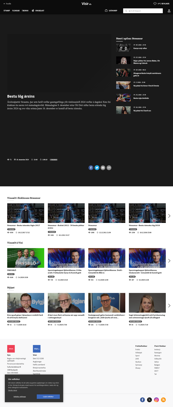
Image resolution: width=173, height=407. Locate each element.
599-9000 (14, 373)
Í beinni (25, 11)
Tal (155, 374)
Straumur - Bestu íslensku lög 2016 (144, 226)
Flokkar (16, 11)
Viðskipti (138, 353)
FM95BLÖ (11, 270)
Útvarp (137, 368)
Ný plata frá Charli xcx (142, 111)
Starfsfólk (36, 374)
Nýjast (10, 287)
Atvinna (157, 356)
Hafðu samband (39, 365)
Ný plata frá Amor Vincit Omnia (146, 86)
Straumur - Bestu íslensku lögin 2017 (23, 226)
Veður (156, 362)
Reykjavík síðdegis (13, 321)
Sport (137, 356)
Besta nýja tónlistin (141, 98)
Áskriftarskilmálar (39, 371)
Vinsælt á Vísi (15, 243)
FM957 (157, 368)
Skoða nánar (12, 390)
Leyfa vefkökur (48, 397)
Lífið (137, 359)
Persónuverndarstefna (15, 364)
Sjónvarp (138, 365)
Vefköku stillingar (20, 397)
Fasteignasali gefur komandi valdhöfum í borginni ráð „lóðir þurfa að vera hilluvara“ (106, 317)
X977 (156, 371)
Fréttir (137, 350)
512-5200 (40, 359)
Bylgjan (51, 277)
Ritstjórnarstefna (39, 368)
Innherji (157, 350)
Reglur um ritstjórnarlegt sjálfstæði (16, 360)
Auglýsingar (37, 362)
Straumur (54, 160)
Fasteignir (158, 353)
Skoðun (138, 362)
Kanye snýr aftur (140, 48)
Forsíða (7, 3)
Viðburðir (158, 359)
